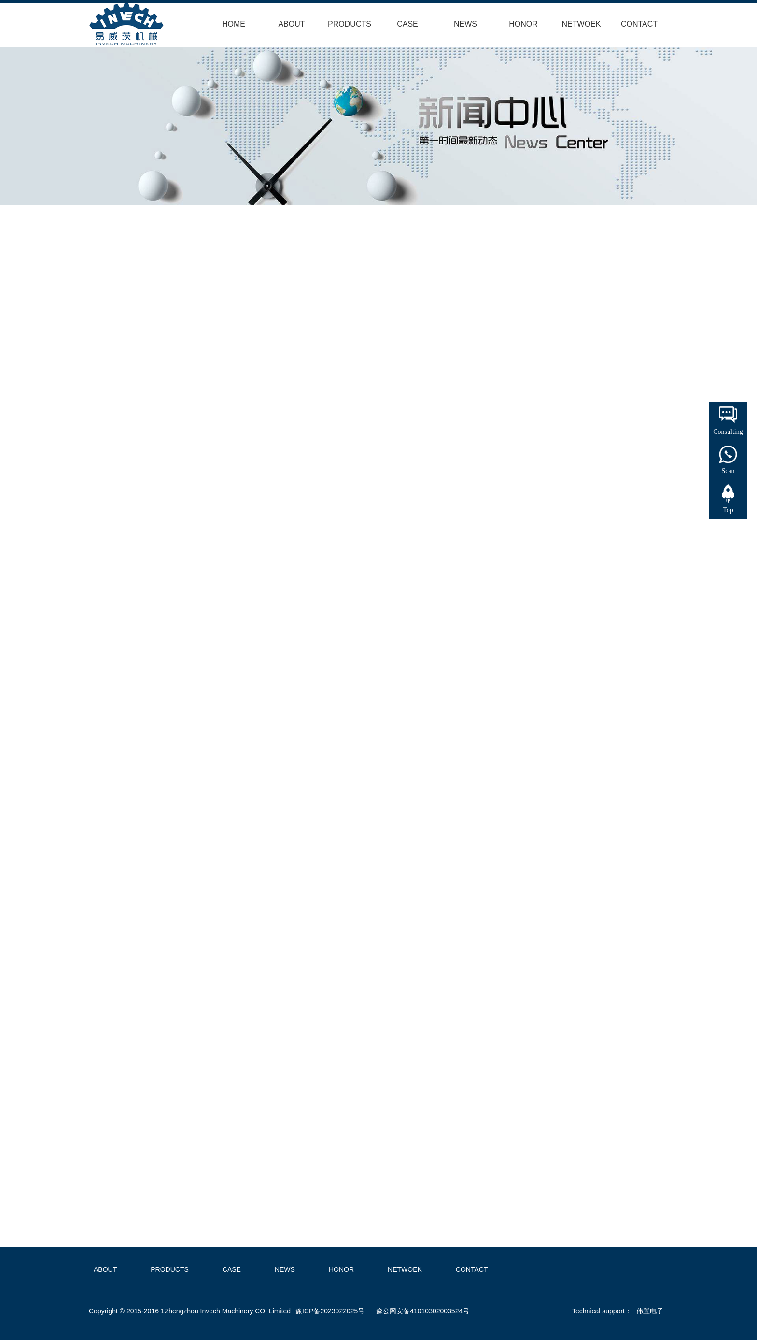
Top (728, 510)
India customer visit (251, 1214)
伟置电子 (649, 1311)
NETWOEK (581, 24)
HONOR (523, 24)
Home (173, 256)
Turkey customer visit (257, 1228)
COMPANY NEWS (246, 256)
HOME (233, 24)
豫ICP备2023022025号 (329, 1311)
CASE (407, 24)
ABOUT (291, 24)
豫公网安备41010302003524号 (422, 1311)
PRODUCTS (349, 24)
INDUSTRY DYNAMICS (127, 275)
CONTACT (639, 24)
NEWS (465, 24)
